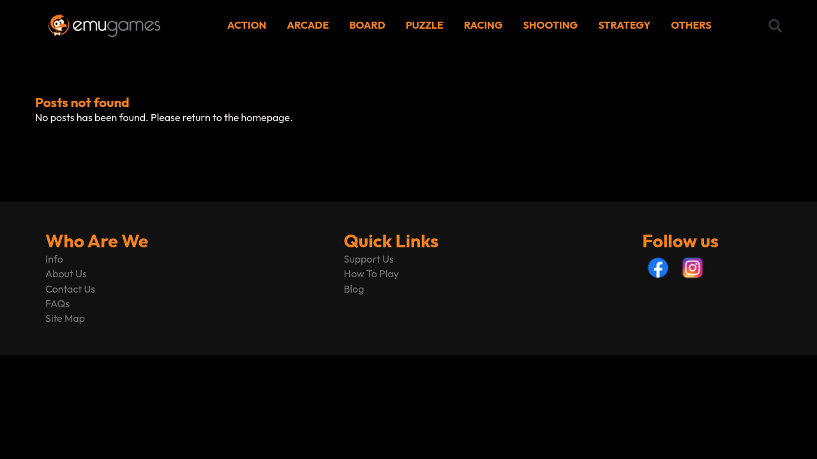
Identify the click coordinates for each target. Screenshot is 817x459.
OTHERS (691, 24)
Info (54, 258)
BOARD (367, 24)
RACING (483, 24)
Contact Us (70, 288)
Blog (354, 288)
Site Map (65, 318)
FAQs (57, 303)
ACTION (246, 24)
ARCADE (308, 24)
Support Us (369, 258)
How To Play (371, 273)
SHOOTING (550, 24)
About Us (66, 273)
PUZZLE (425, 24)
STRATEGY (624, 24)
